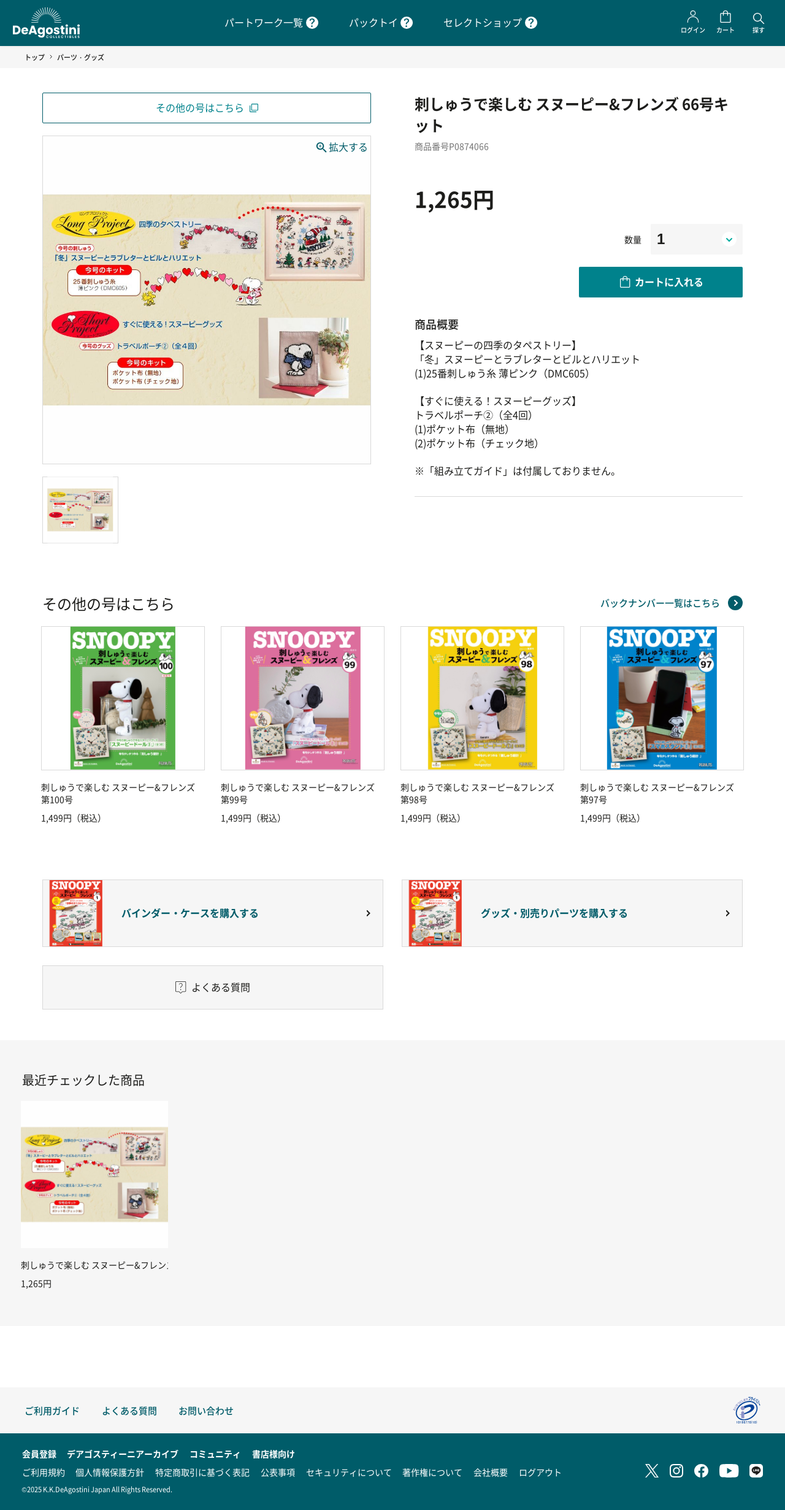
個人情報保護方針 (109, 1472)
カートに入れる (669, 281)
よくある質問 (129, 1410)
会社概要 (490, 1472)
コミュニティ (215, 1453)
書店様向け (273, 1453)
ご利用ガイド (52, 1410)
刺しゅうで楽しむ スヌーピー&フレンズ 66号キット (121, 1265)
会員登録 (39, 1453)
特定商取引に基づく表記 (202, 1472)
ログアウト (540, 1472)
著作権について (432, 1472)
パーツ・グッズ (80, 57)
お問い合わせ (206, 1410)
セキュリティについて (349, 1472)
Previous (39, 725)
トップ (35, 57)
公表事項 (278, 1472)
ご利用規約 (43, 1472)
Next (745, 725)
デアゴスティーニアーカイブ (122, 1453)
